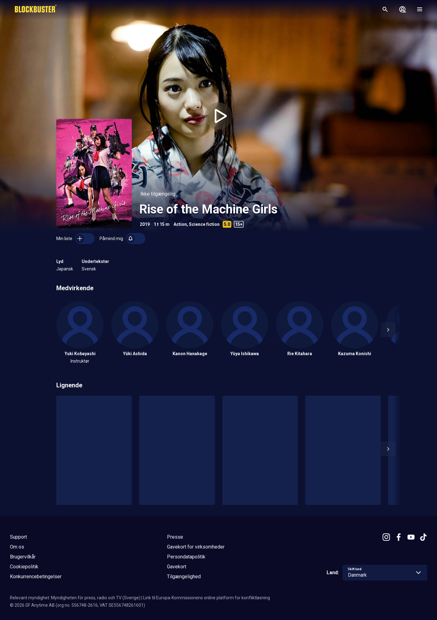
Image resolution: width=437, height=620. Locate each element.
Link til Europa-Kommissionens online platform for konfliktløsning (206, 597)
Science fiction (204, 224)
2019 (145, 224)
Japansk (64, 268)
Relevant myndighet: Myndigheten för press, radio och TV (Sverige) (75, 597)
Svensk (89, 268)
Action (180, 224)
